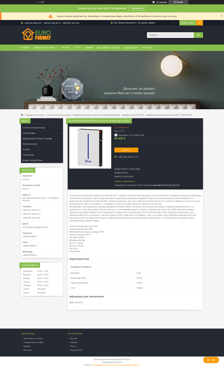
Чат (211, 360)
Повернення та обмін (33, 342)
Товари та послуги (44, 48)
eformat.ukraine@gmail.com (35, 227)
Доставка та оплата (108, 48)
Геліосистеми (29, 133)
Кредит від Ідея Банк (32, 160)
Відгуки (26, 346)
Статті (77, 48)
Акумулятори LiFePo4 (133, 115)
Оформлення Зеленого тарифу (37, 138)
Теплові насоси (30, 144)
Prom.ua (127, 359)
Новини (89, 48)
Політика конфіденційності (128, 365)
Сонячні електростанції (59, 115)
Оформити (137, 8)
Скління (26, 149)
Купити (126, 150)
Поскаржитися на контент (103, 365)
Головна (25, 48)
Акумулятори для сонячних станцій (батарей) (96, 115)
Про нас (66, 48)
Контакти (146, 48)
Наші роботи (131, 48)
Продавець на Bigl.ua (112, 362)
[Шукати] (198, 35)
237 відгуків (161, 2)
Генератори (28, 155)
